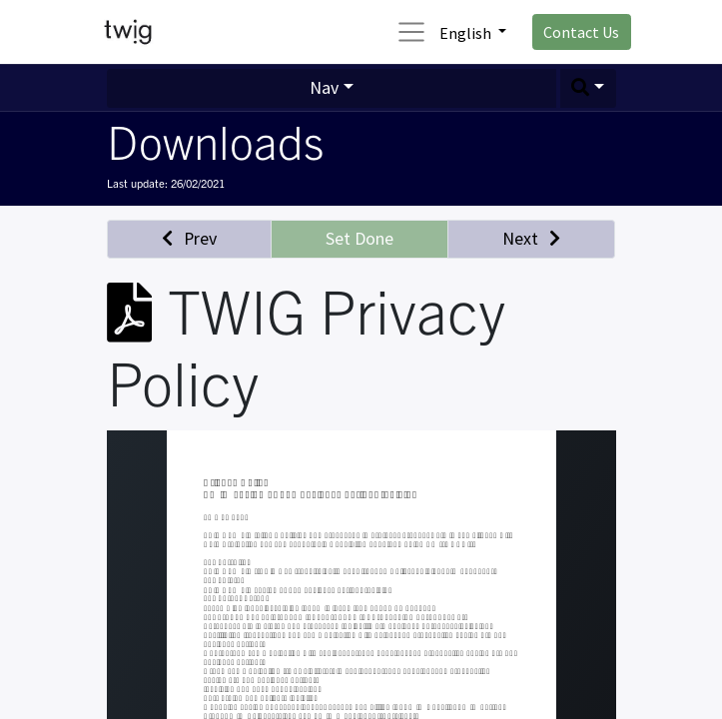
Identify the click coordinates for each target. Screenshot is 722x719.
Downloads (215, 140)
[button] (588, 88)
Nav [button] (324, 87)
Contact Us (581, 32)
